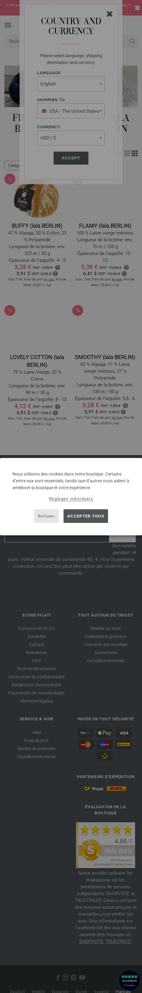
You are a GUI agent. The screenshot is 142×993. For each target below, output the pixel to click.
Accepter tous (85, 516)
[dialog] (71, 496)
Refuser (46, 516)
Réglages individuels (71, 498)
